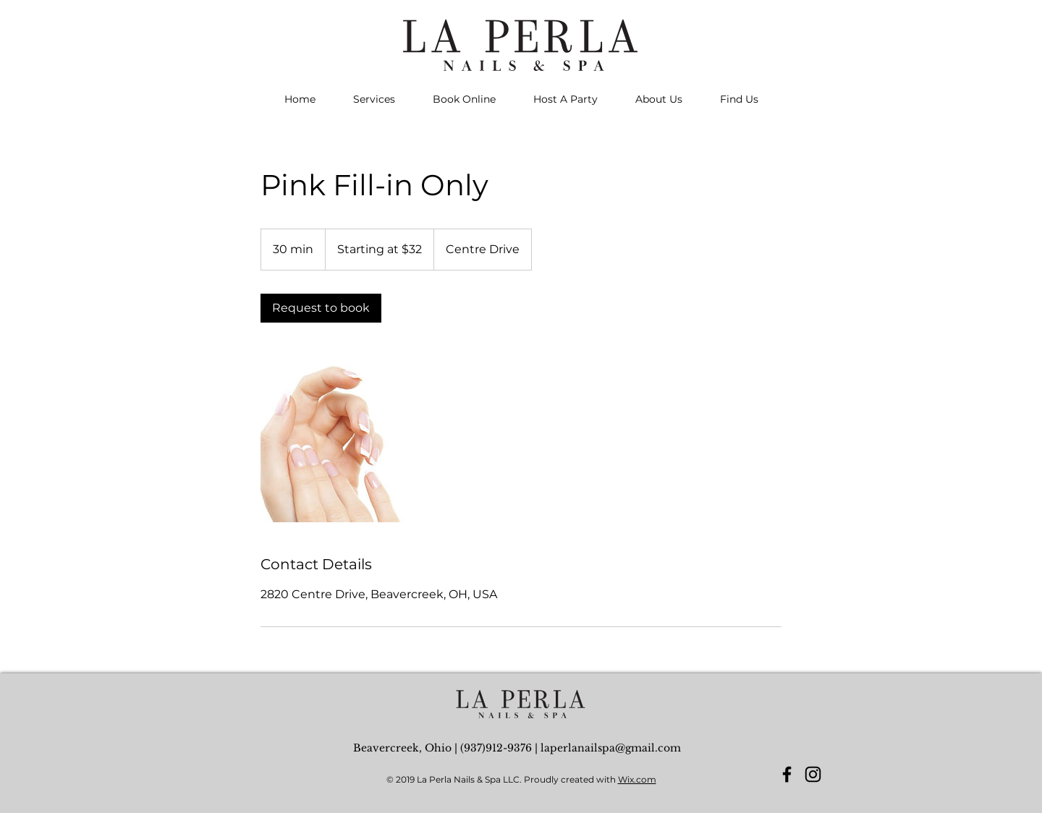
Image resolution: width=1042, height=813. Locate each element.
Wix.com (637, 779)
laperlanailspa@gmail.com (611, 747)
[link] (320, 308)
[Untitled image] (344, 438)
